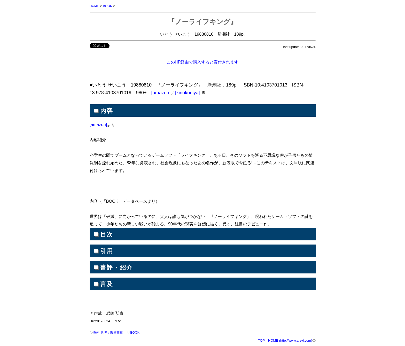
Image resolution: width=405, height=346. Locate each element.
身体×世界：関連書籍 (109, 332)
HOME (95, 6)
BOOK (108, 6)
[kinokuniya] (187, 92)
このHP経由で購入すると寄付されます (203, 61)
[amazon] (160, 92)
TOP (261, 340)
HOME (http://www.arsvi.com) (290, 340)
